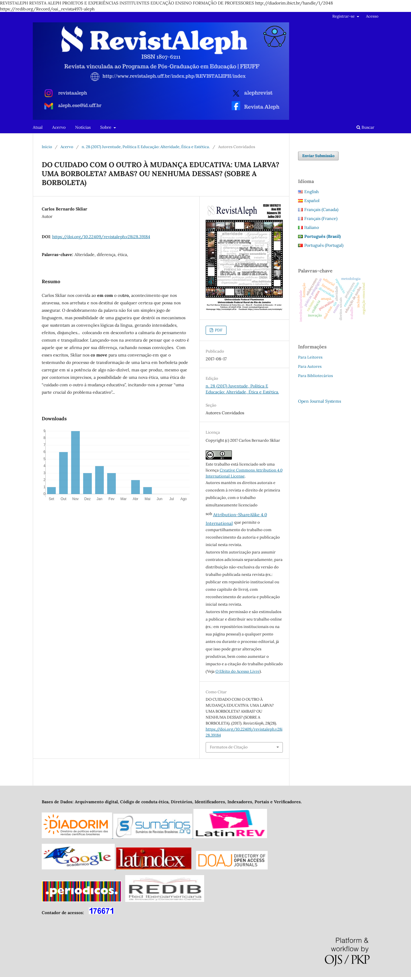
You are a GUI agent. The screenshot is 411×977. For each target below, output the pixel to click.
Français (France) (320, 218)
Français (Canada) (321, 209)
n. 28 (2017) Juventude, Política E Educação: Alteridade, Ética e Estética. (146, 146)
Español (312, 200)
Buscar (365, 127)
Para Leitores (310, 357)
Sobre (106, 127)
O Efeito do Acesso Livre (237, 671)
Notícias (83, 127)
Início (47, 146)
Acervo (59, 127)
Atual (38, 127)
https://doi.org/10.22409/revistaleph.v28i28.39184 (101, 236)
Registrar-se (344, 16)
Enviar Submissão (318, 155)
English (311, 191)
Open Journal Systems (319, 401)
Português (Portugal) (323, 245)
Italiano (311, 227)
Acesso (372, 16)
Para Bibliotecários (315, 375)
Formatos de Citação (229, 747)
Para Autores (310, 366)
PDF (218, 330)
